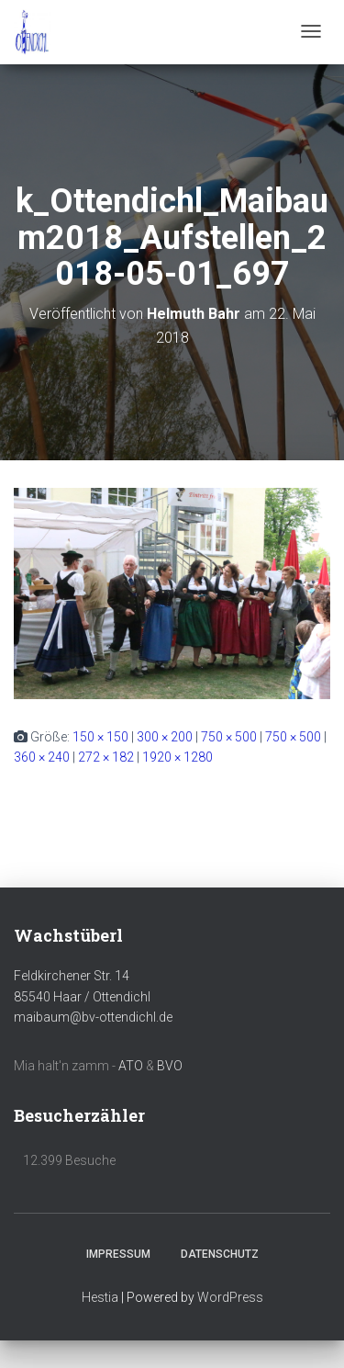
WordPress (230, 1297)
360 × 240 (42, 757)
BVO (170, 1065)
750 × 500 (229, 736)
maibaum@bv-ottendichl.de (93, 1017)
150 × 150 (100, 736)
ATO (130, 1065)
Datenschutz (220, 1254)
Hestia (100, 1297)
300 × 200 (165, 736)
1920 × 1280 (177, 757)
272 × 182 (106, 757)
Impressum (118, 1254)
